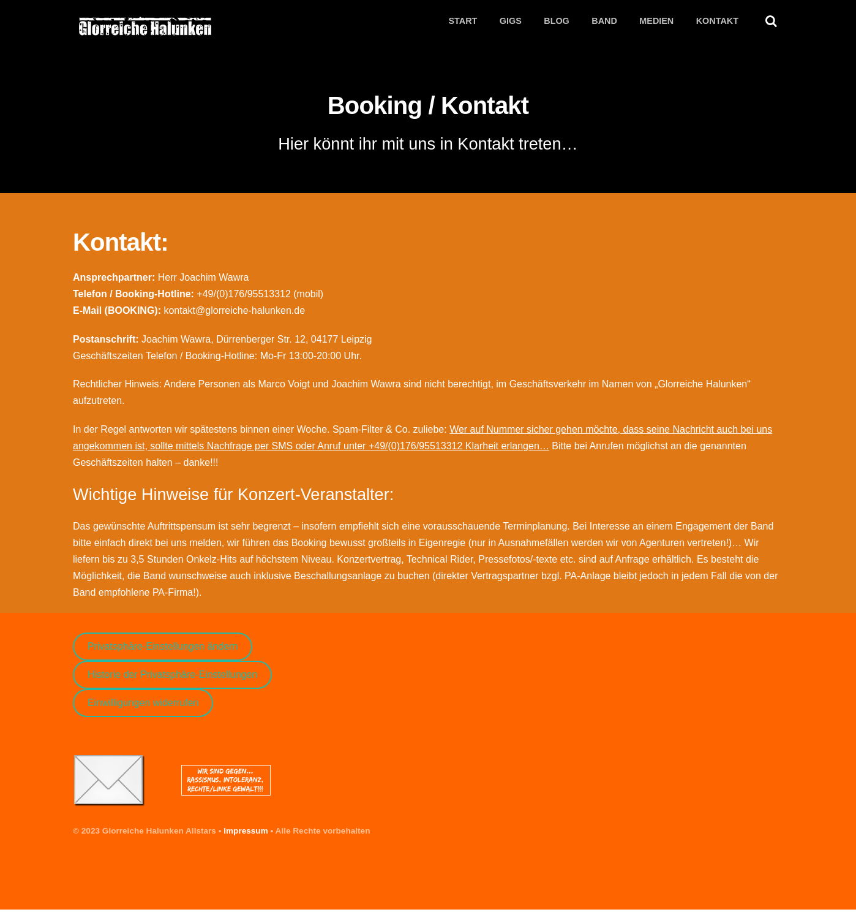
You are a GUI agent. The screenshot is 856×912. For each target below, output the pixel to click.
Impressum (245, 833)
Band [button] (604, 21)
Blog (556, 21)
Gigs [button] (511, 21)
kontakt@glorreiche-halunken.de (234, 313)
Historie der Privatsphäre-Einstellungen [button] (172, 677)
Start (462, 21)
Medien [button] (656, 21)
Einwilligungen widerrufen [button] (143, 705)
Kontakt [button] (717, 21)
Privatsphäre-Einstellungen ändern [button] (163, 649)
